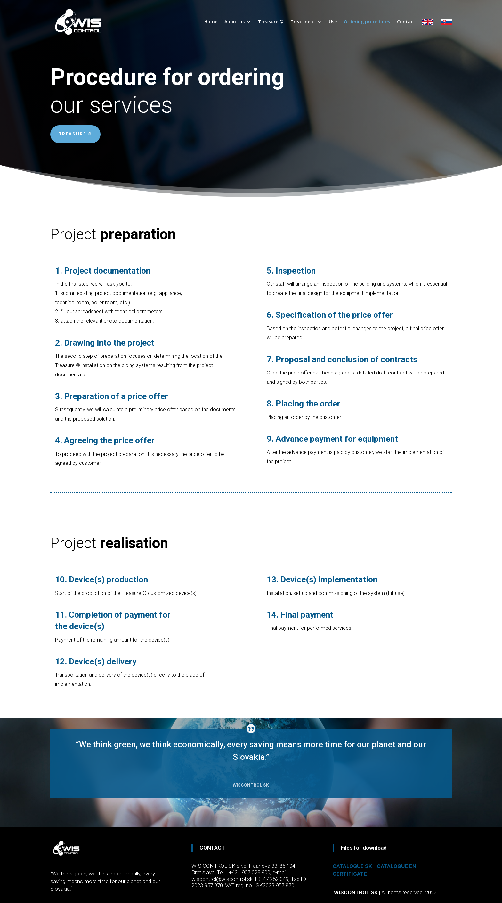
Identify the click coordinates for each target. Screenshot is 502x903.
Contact (406, 22)
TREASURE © (75, 134)
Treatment (302, 22)
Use (333, 22)
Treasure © (270, 22)
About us (234, 22)
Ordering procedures (367, 22)
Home (210, 22)
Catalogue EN (396, 866)
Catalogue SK (352, 866)
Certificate (350, 874)
